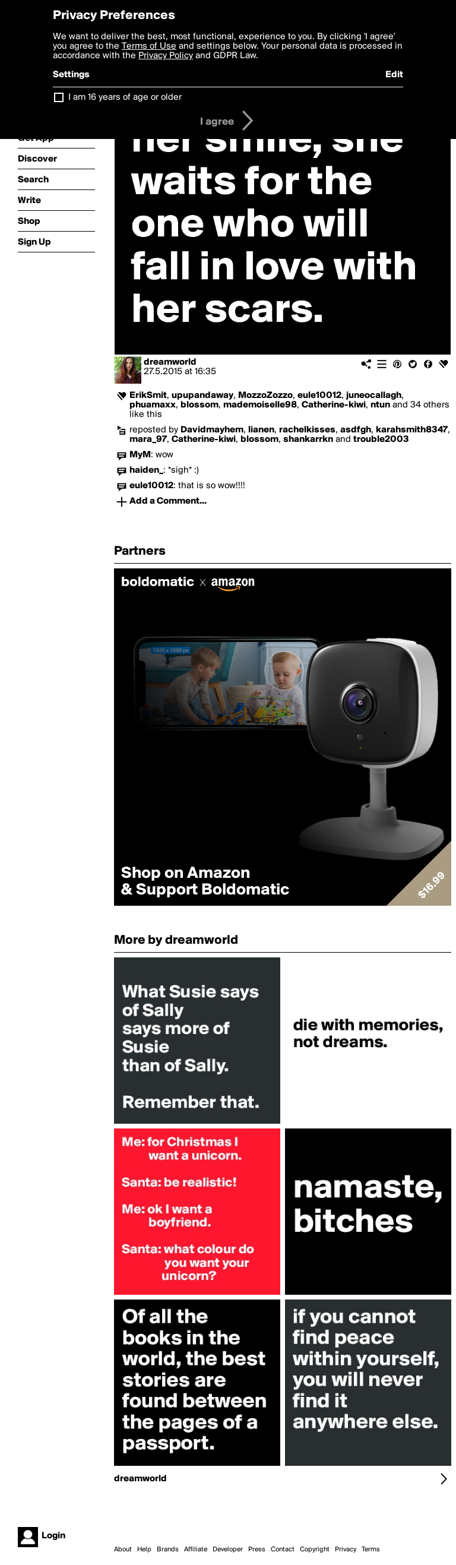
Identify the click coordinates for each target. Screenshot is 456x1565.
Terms (371, 1549)
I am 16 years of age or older (125, 97)
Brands (168, 1549)
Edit (394, 75)
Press (256, 1549)
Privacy (345, 1549)
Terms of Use (149, 46)
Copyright (315, 1549)
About (123, 1549)
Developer (228, 1549)
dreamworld (170, 362)
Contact (282, 1549)
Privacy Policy (165, 56)
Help (144, 1549)
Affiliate (195, 1549)
